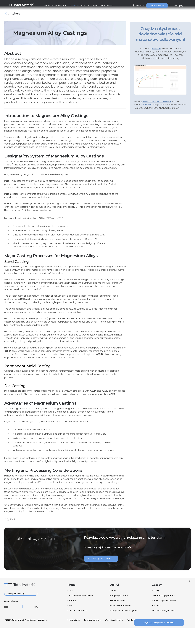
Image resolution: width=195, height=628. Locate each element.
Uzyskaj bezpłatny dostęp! (160, 622)
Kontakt (95, 5)
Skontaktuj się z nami (101, 558)
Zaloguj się (178, 5)
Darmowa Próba (157, 5)
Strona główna (73, 620)
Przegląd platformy (119, 595)
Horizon (147, 104)
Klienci (70, 605)
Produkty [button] (59, 5)
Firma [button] (84, 5)
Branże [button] (47, 5)
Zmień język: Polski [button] (14, 594)
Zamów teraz (106, 5)
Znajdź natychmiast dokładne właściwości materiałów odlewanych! (160, 34)
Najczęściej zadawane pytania (124, 610)
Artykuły (155, 590)
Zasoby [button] (72, 5)
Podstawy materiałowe (120, 605)
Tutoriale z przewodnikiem (164, 600)
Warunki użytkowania (114, 620)
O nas (70, 590)
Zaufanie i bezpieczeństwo (80, 595)
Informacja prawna (92, 620)
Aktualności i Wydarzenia (163, 610)
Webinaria (156, 605)
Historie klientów (117, 600)
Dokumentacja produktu (163, 595)
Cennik (113, 590)
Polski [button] (137, 5)
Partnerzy (71, 600)
